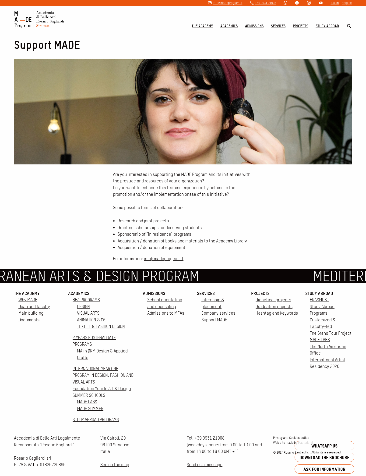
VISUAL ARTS (88, 313)
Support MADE (214, 320)
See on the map (114, 464)
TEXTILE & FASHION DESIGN (101, 326)
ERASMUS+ (319, 299)
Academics (229, 26)
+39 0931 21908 (265, 3)
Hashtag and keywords (277, 313)
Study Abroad (327, 26)
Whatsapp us (324, 445)
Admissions (254, 26)
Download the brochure (324, 457)
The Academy (202, 26)
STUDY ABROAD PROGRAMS (96, 419)
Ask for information (324, 469)
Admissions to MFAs (165, 313)
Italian (335, 3)
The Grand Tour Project (331, 333)
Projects (300, 26)
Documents (28, 320)
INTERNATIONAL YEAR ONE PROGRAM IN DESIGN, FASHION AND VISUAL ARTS (103, 375)
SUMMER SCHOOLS (89, 395)
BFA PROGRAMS (86, 299)
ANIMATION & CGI (91, 320)
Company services (218, 313)
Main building (30, 313)
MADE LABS (87, 402)
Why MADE (27, 299)
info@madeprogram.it (227, 3)
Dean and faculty (34, 306)
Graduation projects (274, 306)
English (347, 3)
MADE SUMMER (90, 408)
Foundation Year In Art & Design (102, 388)
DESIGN (83, 306)
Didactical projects (273, 299)
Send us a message (204, 464)
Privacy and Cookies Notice (291, 438)
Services (278, 26)
